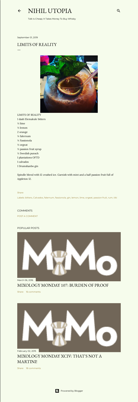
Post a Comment (27, 216)
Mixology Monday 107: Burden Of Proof (63, 285)
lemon (75, 197)
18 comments (33, 368)
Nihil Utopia (50, 10)
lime (82, 197)
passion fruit (100, 197)
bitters (28, 197)
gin (68, 197)
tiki (115, 197)
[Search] (118, 9)
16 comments (33, 291)
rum (110, 197)
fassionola (60, 197)
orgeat (89, 197)
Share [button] (20, 192)
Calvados (38, 197)
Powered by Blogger (69, 391)
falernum (49, 197)
